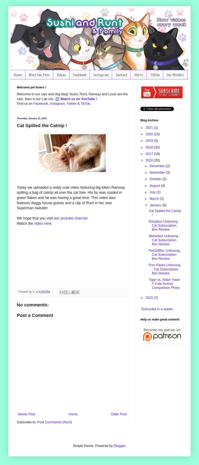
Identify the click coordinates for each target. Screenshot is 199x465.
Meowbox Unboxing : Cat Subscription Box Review (164, 240)
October (156, 179)
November (158, 172)
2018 (150, 147)
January (156, 205)
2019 (150, 140)
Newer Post (26, 414)
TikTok (155, 74)
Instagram (101, 74)
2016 (150, 160)
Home (18, 74)
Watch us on (70, 99)
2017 (150, 154)
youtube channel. (74, 218)
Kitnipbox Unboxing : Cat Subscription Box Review (164, 225)
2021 (150, 127)
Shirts (138, 74)
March (155, 198)
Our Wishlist (175, 74)
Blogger (119, 446)
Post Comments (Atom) (54, 422)
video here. (43, 223)
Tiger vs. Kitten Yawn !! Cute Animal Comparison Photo (164, 283)
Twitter (71, 103)
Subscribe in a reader (157, 309)
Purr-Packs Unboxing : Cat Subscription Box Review (164, 269)
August (155, 185)
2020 (150, 134)
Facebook (79, 74)
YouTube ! (88, 99)
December (158, 166)
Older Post (119, 414)
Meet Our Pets (39, 74)
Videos (61, 74)
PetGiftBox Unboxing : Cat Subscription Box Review (165, 254)
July (153, 192)
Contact (121, 74)
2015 (150, 298)
